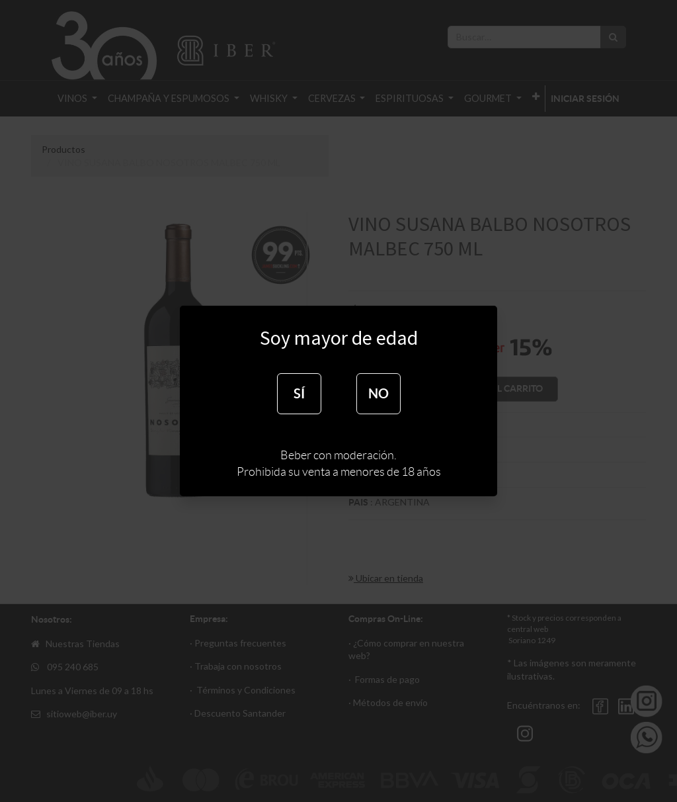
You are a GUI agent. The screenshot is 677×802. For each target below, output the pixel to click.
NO (378, 393)
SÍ (299, 393)
